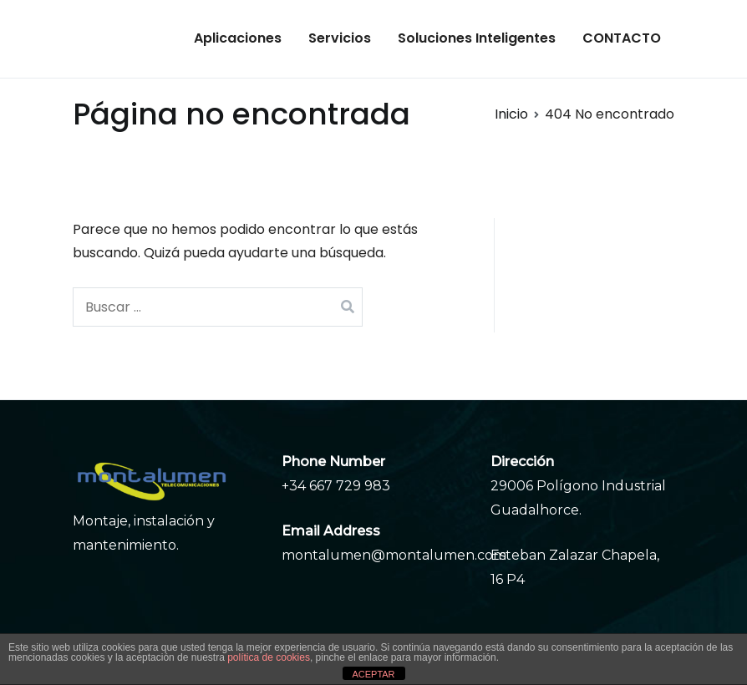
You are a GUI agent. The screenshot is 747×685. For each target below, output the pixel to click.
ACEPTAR (373, 674)
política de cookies (268, 657)
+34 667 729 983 (336, 486)
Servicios (339, 38)
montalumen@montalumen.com (394, 555)
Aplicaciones (238, 38)
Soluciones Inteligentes (477, 38)
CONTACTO (621, 38)
